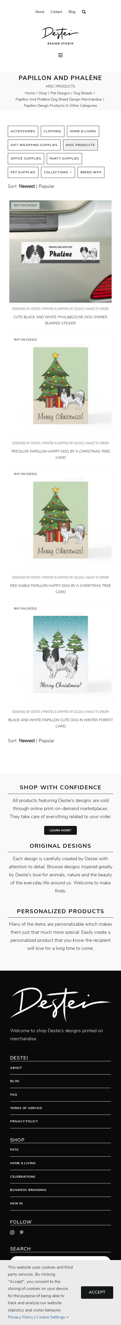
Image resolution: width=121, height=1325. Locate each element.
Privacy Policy (24, 1121)
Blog (14, 1081)
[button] (84, 12)
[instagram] (12, 1232)
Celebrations (23, 1177)
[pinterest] (21, 1232)
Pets (14, 1150)
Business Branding (28, 1190)
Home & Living (23, 1163)
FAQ (13, 1094)
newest (27, 186)
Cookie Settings (52, 1317)
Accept (97, 1292)
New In (16, 1203)
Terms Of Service (26, 1108)
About (16, 1068)
